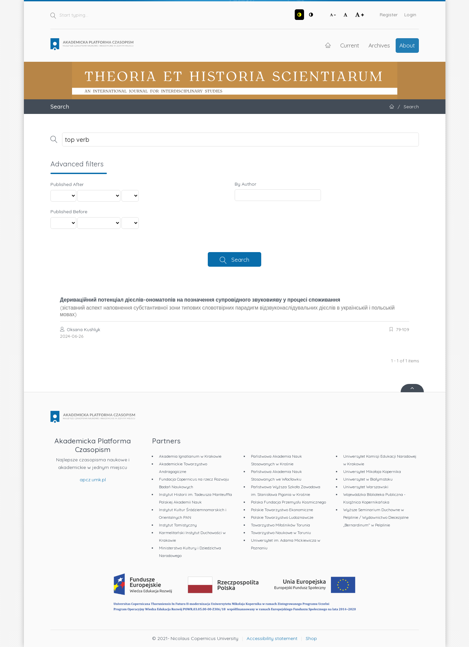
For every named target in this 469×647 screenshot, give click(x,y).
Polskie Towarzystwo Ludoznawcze (282, 517)
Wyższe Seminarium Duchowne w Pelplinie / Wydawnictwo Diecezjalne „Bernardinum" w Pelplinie (376, 517)
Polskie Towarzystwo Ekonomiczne (282, 509)
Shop (311, 638)
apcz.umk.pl (93, 480)
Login (410, 15)
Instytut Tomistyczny (178, 524)
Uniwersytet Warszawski (365, 486)
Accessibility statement (272, 638)
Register (389, 15)
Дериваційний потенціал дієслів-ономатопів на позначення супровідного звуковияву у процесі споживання (234, 307)
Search (240, 259)
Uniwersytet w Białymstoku (368, 479)
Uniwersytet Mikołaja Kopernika (372, 471)
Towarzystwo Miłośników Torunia (280, 524)
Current (349, 45)
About (407, 45)
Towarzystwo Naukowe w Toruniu (281, 532)
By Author (245, 184)
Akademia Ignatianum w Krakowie (190, 456)
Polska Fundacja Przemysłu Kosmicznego (288, 502)
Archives (379, 45)
